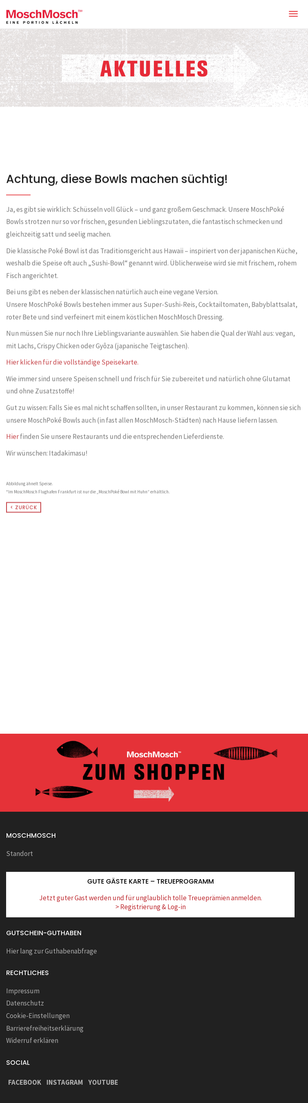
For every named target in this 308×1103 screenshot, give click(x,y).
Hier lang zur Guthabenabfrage (51, 951)
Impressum (23, 990)
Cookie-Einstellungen (38, 1015)
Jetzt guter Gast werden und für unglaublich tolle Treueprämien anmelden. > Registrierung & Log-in (150, 902)
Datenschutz (25, 1003)
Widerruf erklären (32, 1040)
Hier (12, 466)
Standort (19, 853)
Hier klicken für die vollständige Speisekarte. (72, 392)
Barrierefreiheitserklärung (45, 1028)
